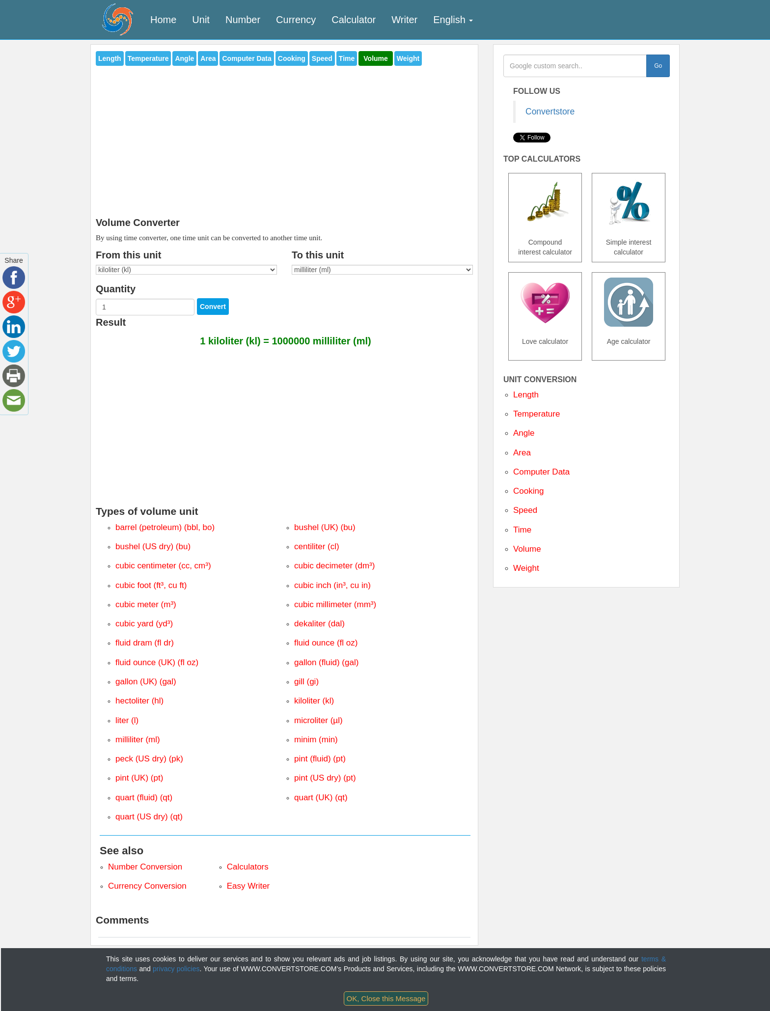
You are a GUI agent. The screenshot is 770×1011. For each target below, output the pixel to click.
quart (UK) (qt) (321, 797)
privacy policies (176, 969)
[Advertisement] (284, 138)
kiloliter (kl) (314, 700)
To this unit (318, 255)
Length (109, 58)
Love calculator (545, 341)
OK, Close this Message (386, 998)
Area (208, 58)
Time (347, 58)
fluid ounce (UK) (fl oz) (156, 662)
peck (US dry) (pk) (149, 758)
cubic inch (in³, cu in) (332, 585)
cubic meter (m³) (145, 604)
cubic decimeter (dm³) (334, 565)
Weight (408, 58)
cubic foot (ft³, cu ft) (151, 585)
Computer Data (246, 58)
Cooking (291, 58)
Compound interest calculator (545, 247)
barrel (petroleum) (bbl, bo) (165, 527)
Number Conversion (145, 866)
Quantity (116, 288)
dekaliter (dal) (319, 623)
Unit (201, 19)
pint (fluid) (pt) (320, 758)
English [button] (453, 19)
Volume (375, 58)
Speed (322, 58)
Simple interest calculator (629, 247)
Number (242, 19)
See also (121, 850)
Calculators (248, 866)
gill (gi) (306, 681)
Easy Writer (248, 886)
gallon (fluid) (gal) (326, 662)
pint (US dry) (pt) (325, 778)
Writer (404, 19)
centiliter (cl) (316, 546)
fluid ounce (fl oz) (326, 642)
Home (163, 19)
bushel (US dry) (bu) (153, 546)
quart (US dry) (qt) (149, 816)
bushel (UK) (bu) (325, 527)
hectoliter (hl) (139, 700)
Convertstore (550, 111)
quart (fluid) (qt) (143, 797)
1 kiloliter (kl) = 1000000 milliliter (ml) (285, 341)
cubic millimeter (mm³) (335, 604)
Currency (296, 19)
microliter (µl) (318, 720)
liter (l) (126, 720)
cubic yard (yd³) (144, 623)
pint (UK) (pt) (139, 778)
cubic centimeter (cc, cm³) (163, 565)
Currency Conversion (147, 886)
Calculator (353, 19)
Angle (184, 58)
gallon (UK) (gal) (145, 681)
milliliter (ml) (137, 739)
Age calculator (629, 341)
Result (111, 322)
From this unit (128, 255)
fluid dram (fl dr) (144, 642)
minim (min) (316, 739)
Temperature (148, 58)
